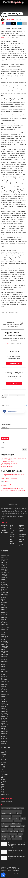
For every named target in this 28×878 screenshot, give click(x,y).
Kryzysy (21, 530)
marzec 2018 (4, 656)
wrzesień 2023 (4, 587)
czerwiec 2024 (4, 577)
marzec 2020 (4, 619)
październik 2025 (5, 555)
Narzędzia (3, 529)
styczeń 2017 (4, 676)
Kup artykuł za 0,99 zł (14, 327)
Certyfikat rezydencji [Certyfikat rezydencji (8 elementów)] (6, 810)
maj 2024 (3, 579)
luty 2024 (3, 582)
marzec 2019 (4, 637)
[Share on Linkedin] (19, 23)
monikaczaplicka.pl (21, 508)
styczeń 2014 (4, 729)
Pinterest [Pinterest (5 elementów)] (22, 831)
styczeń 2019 (4, 641)
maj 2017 (3, 669)
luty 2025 (3, 565)
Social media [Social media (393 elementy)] (18, 836)
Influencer (21, 526)
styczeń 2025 (4, 567)
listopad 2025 (4, 554)
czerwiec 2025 (4, 559)
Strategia (21, 525)
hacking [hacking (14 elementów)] (8, 815)
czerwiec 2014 (4, 721)
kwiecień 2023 (4, 594)
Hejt (20, 531)
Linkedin (12, 536)
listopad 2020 (4, 609)
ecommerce (21, 539)
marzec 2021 (4, 602)
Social (11, 525)
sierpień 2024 (4, 575)
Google (11, 532)
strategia (4, 397)
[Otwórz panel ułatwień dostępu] (3, 874)
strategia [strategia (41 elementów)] (4, 839)
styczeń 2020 (4, 622)
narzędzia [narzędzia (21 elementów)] (10, 828)
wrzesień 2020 (4, 612)
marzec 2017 (4, 673)
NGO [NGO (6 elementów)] (22, 828)
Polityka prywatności (5, 868)
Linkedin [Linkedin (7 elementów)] (19, 823)
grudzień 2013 (4, 731)
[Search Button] (26, 2)
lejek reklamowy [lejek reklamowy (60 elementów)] (17, 821)
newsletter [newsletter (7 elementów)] (17, 828)
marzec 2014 (4, 726)
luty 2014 (3, 728)
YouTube (12, 543)
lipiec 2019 (3, 632)
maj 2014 (3, 723)
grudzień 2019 (4, 624)
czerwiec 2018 (4, 651)
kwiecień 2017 (4, 671)
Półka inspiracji (4, 532)
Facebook (12, 526)
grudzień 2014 (4, 711)
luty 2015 (3, 708)
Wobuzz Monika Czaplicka (7, 508)
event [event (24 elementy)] (14, 813)
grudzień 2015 (4, 691)
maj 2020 (3, 616)
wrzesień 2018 (4, 646)
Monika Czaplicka (10, 19)
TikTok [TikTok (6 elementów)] (9, 839)
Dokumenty (3, 867)
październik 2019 (5, 627)
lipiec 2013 (3, 740)
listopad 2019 (4, 626)
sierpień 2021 (4, 597)
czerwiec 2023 (4, 592)
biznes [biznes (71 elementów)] (22, 808)
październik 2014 (5, 714)
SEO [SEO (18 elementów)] (13, 836)
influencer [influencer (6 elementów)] (18, 815)
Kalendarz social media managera (9, 463)
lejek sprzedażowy (13, 395)
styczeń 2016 (4, 689)
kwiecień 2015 (4, 704)
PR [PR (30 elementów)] (2, 833)
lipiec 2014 (3, 719)
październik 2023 (5, 585)
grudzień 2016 (4, 678)
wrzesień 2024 (4, 574)
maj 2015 (3, 703)
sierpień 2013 (4, 738)
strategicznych (5, 37)
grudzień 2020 (4, 607)
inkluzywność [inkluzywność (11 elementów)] (16, 818)
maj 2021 (3, 599)
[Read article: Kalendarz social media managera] (4, 858)
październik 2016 (5, 681)
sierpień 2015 (4, 698)
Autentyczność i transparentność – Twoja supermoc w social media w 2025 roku (17, 844)
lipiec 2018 (3, 649)
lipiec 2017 (3, 666)
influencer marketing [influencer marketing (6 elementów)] (6, 818)
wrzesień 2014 (4, 716)
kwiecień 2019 (4, 636)
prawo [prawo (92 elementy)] (6, 833)
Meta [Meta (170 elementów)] (23, 826)
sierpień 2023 (4, 589)
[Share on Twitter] (13, 23)
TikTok (11, 539)
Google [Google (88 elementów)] (3, 815)
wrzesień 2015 (4, 696)
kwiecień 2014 (4, 724)
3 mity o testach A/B (5, 464)
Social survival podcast (6, 870)
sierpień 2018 (4, 647)
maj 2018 (3, 652)
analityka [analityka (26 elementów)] (8, 808)
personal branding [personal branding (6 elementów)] (14, 831)
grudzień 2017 (4, 661)
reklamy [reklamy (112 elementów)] (20, 833)
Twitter (11, 541)
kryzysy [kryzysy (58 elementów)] (3, 821)
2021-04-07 (19, 19)
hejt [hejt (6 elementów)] (13, 815)
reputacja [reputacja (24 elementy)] (4, 836)
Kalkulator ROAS (15, 868)
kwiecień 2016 (4, 684)
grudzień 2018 (4, 642)
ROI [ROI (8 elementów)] (9, 836)
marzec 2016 (4, 686)
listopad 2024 (4, 570)
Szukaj (2, 447)
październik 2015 (5, 694)
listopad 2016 (4, 679)
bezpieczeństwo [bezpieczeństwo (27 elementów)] (15, 808)
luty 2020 (3, 621)
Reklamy (12, 530)
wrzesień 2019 (4, 629)
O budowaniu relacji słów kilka (8, 461)
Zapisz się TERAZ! (14, 363)
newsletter (22, 395)
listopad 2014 (4, 713)
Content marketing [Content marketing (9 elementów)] (17, 810)
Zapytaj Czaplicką (21, 545)
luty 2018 (3, 658)
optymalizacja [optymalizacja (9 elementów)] (5, 831)
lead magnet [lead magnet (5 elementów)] (10, 821)
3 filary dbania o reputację (7, 466)
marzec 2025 (4, 564)
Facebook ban (13, 478)
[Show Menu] (1, 2)
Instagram (12, 534)
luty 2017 (3, 674)
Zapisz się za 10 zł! (14, 326)
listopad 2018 (4, 644)
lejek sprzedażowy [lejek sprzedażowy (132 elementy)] (6, 823)
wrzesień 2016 (4, 683)
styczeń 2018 (4, 659)
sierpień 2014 (4, 718)
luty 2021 (3, 604)
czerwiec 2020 (4, 614)
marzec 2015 (4, 706)
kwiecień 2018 (4, 654)
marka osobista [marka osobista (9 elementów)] (5, 826)
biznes (6, 395)
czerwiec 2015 (4, 701)
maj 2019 (3, 634)
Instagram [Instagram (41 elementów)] (23, 818)
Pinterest (12, 538)
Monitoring (3, 530)
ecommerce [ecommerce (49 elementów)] (4, 813)
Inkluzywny (21, 528)
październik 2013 (5, 735)
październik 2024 (5, 572)
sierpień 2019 (4, 631)
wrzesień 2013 (4, 736)
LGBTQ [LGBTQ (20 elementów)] (13, 823)
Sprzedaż (21, 538)
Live (11, 528)
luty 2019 (3, 639)
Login (7, 343)
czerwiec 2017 (4, 668)
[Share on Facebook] (8, 23)
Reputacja (21, 536)
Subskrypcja (16, 870)
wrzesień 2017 (4, 664)
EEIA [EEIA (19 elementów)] (10, 813)
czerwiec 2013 (4, 741)
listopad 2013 (4, 733)
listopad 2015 (4, 693)
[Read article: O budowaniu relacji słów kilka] (4, 852)
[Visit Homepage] (13, 2)
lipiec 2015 (3, 699)
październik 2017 (5, 663)
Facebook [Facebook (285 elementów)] (19, 813)
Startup (20, 541)
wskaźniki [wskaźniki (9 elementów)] (19, 839)
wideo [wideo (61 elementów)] (13, 839)
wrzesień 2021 (4, 596)
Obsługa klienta (22, 534)
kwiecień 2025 (4, 562)
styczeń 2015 (4, 709)
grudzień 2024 (4, 569)
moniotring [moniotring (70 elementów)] (4, 828)
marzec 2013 (4, 743)
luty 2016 (3, 688)
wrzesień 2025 (4, 557)
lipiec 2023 (3, 590)
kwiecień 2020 (4, 617)
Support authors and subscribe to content (13, 324)
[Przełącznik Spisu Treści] (21, 322)
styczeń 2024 (4, 584)
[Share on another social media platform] (24, 23)
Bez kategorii (4, 525)
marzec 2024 (4, 580)
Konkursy (3, 527)
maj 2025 (3, 560)
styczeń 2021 (4, 606)
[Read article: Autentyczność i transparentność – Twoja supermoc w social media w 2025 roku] (4, 844)
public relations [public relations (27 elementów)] (13, 833)
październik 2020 (5, 611)
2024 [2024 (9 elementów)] (3, 808)
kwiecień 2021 (4, 601)
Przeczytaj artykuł (13, 384)
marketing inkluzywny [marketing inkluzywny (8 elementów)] (15, 826)
